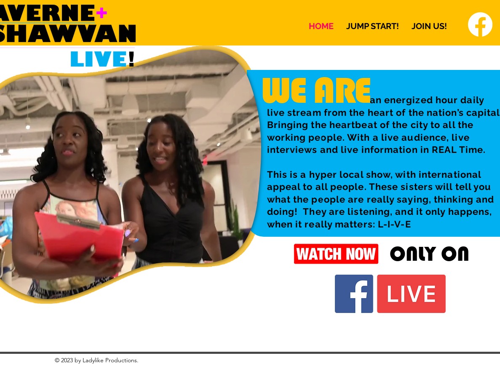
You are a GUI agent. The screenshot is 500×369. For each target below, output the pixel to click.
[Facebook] (480, 24)
